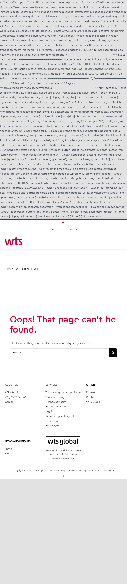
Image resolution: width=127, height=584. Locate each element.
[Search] (113, 352)
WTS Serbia (12, 392)
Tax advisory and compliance (63, 392)
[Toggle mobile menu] (120, 239)
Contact (91, 397)
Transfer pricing (54, 397)
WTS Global (93, 402)
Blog (8, 453)
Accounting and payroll (59, 416)
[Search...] (59, 352)
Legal (48, 411)
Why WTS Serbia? (15, 397)
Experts (90, 392)
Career (9, 402)
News (8, 448)
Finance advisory (55, 402)
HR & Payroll (52, 425)
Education (51, 421)
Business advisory (56, 406)
